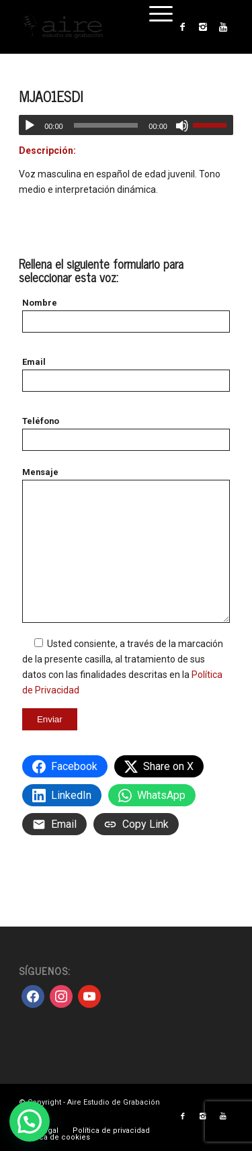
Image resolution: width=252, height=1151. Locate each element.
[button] (29, 1121)
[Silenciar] (182, 125)
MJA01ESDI (51, 96)
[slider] (106, 125)
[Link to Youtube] (223, 27)
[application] (126, 125)
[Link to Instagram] (203, 27)
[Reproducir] (29, 125)
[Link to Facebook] (183, 27)
